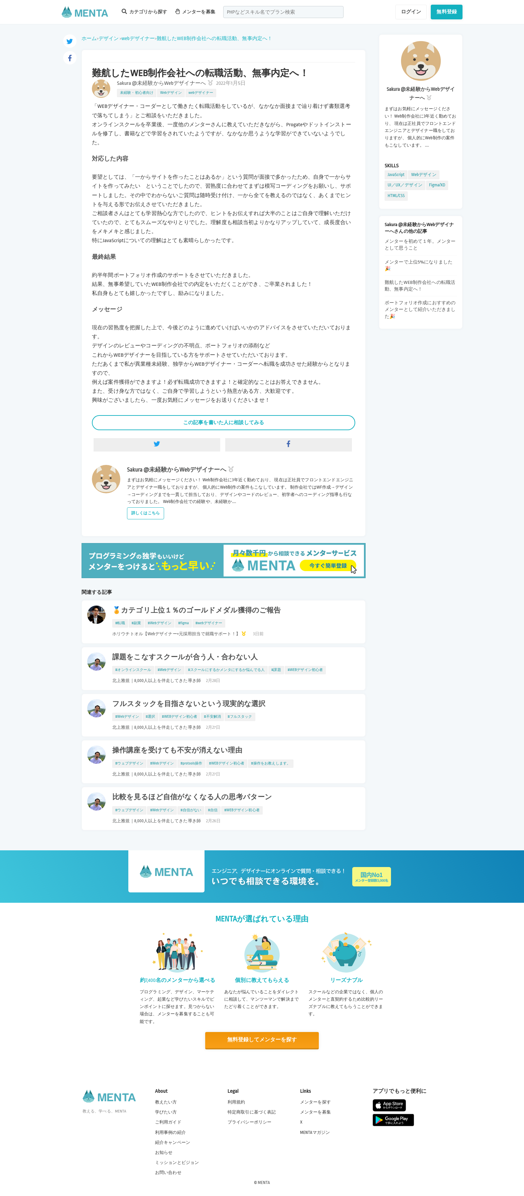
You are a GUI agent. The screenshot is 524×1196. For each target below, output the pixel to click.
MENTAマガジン (315, 1132)
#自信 (213, 810)
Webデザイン (171, 93)
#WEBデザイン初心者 (305, 670)
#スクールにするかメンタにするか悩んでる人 (226, 670)
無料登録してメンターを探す (262, 1040)
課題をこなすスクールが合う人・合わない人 (185, 657)
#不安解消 (212, 717)
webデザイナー (138, 38)
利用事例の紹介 (170, 1132)
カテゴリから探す (144, 11)
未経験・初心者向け (136, 93)
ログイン (411, 11)
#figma (183, 623)
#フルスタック (240, 717)
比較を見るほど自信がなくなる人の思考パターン (192, 797)
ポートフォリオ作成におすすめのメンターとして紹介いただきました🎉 (420, 309)
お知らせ (164, 1152)
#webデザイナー (208, 623)
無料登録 (446, 11)
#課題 (276, 670)
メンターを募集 (195, 11)
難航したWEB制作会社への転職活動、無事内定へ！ (215, 38)
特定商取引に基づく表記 (252, 1111)
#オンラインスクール (133, 670)
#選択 (150, 717)
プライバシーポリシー (250, 1122)
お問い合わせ (168, 1172)
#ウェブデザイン (129, 763)
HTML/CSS (396, 195)
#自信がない (190, 810)
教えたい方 (166, 1101)
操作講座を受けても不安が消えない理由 (177, 750)
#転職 (120, 623)
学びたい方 (166, 1111)
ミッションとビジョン (177, 1162)
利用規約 (236, 1101)
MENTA (264, 1182)
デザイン (109, 38)
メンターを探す (315, 1101)
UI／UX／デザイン (405, 185)
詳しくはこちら (145, 513)
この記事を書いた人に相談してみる (223, 422)
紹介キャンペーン (172, 1142)
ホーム (89, 38)
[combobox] (283, 12)
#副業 (136, 623)
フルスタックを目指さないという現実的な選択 (188, 704)
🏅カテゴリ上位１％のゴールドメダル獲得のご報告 (196, 610)
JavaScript (396, 174)
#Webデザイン (159, 623)
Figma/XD (437, 185)
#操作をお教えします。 (270, 763)
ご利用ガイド (168, 1122)
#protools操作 (191, 763)
